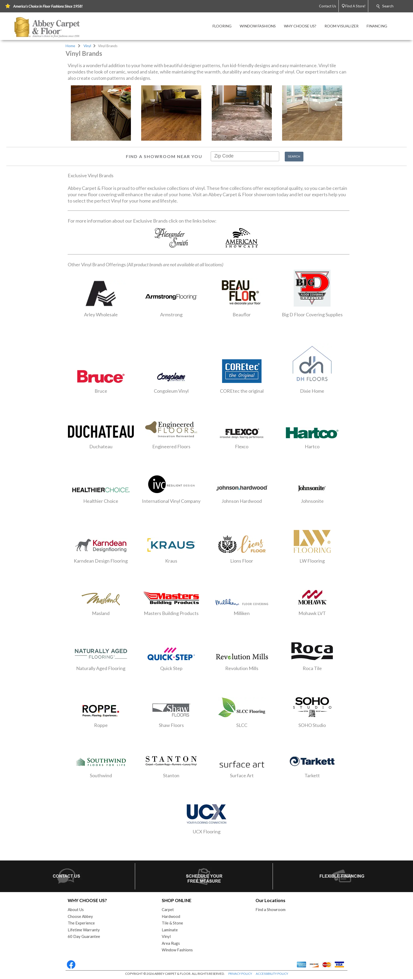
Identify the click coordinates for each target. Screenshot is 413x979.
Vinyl (87, 46)
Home (70, 46)
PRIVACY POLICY (240, 974)
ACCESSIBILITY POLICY (272, 974)
